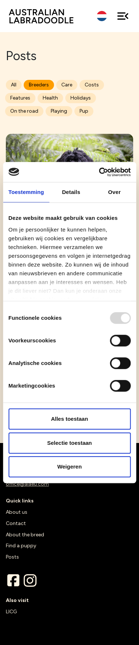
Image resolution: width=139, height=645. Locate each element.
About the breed (25, 535)
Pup (84, 111)
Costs (92, 85)
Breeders (39, 85)
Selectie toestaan (69, 443)
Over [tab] (114, 192)
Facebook (13, 580)
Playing (59, 111)
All (13, 85)
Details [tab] (71, 192)
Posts (12, 557)
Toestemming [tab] (26, 192)
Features (20, 98)
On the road (24, 111)
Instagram (30, 580)
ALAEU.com (41, 16)
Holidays (80, 98)
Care (66, 85)
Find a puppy (21, 546)
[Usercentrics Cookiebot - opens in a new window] (99, 172)
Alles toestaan (69, 419)
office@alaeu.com (27, 484)
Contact (16, 523)
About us (16, 512)
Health (50, 98)
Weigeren (69, 466)
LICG (11, 612)
